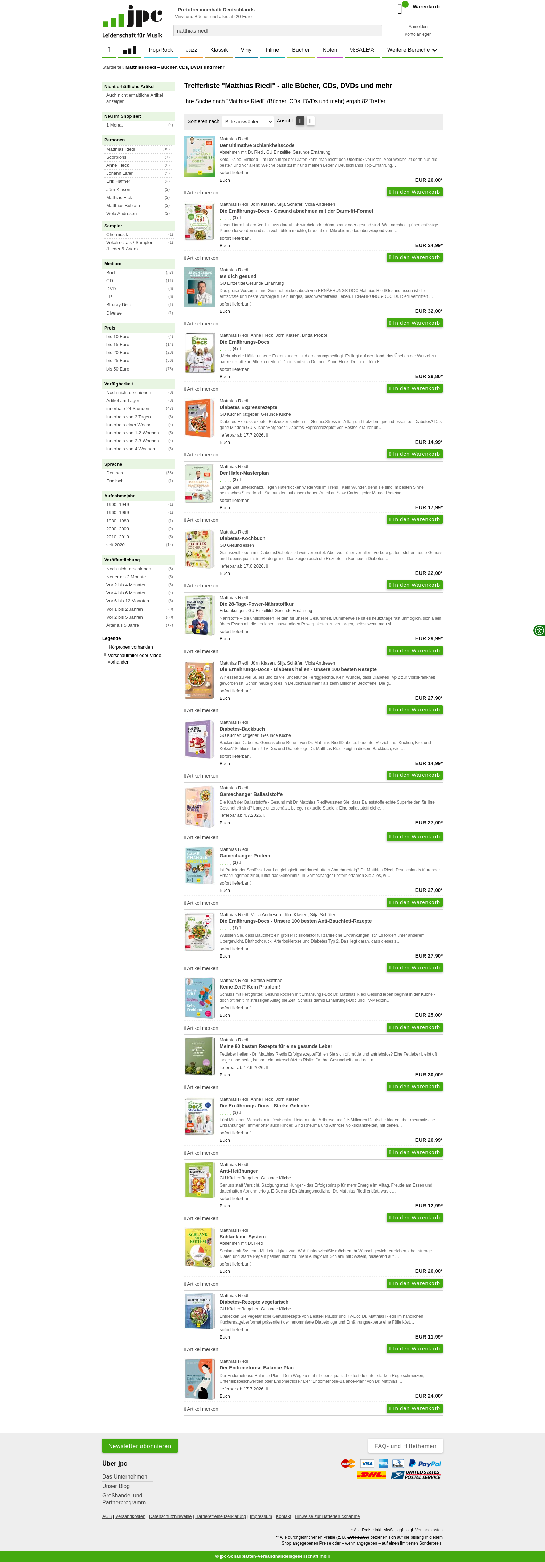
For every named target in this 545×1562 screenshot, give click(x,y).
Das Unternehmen (124, 1477)
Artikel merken (201, 192)
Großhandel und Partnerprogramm (124, 1498)
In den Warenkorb (414, 192)
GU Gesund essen (237, 545)
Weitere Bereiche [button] (412, 50)
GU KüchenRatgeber (239, 414)
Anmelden (418, 26)
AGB (107, 1516)
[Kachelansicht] (311, 120)
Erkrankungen (233, 610)
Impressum (261, 1516)
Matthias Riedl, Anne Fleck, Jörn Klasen (331, 1103)
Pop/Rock (161, 50)
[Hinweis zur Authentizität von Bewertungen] (240, 217)
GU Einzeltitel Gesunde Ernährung (298, 152)
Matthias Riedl (331, 142)
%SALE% (362, 50)
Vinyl (247, 50)
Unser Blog (116, 1486)
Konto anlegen (418, 34)
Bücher (301, 50)
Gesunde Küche (276, 414)
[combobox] (277, 30)
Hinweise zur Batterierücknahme (327, 1516)
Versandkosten (130, 1516)
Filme (272, 50)
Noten (330, 50)
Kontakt (283, 1516)
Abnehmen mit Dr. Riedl (242, 152)
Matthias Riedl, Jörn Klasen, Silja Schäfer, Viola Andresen (331, 208)
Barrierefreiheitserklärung (220, 1516)
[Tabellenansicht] (300, 120)
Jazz (191, 50)
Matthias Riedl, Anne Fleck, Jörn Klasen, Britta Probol (331, 339)
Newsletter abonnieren (139, 1446)
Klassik (219, 50)
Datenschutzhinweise (170, 1516)
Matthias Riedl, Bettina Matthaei (331, 984)
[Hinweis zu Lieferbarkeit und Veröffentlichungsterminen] (251, 173)
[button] (141, 98)
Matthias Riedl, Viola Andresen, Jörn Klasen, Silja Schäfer (331, 918)
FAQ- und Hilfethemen (406, 1446)
